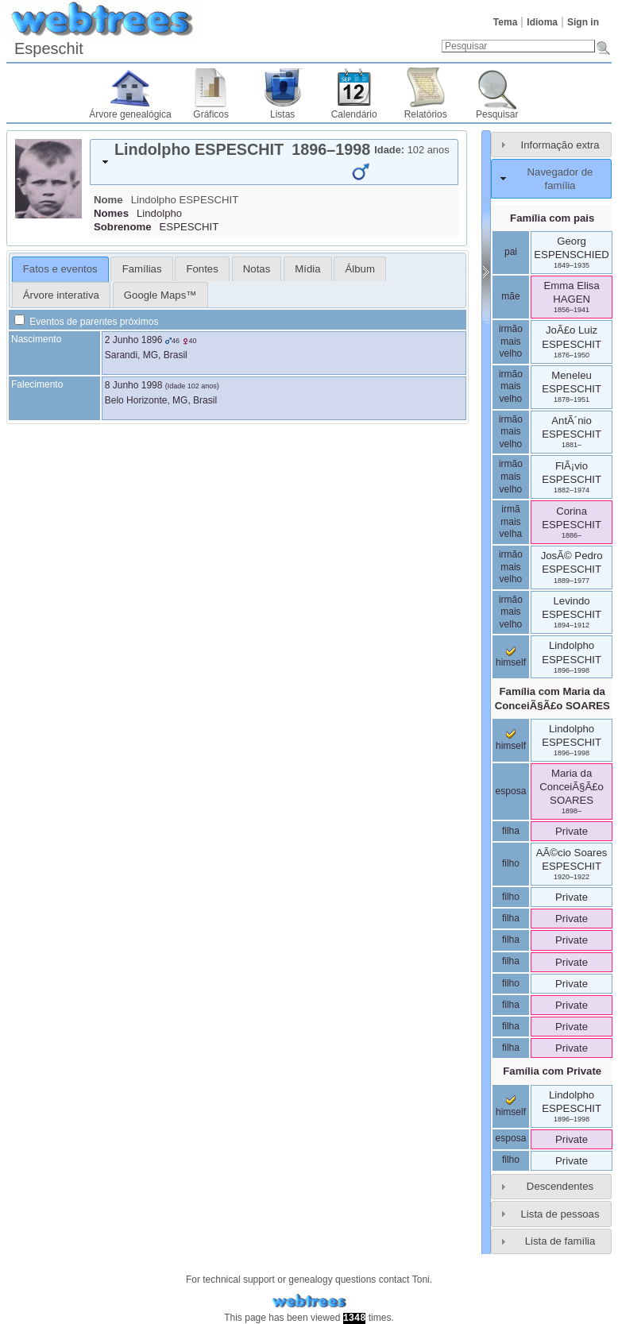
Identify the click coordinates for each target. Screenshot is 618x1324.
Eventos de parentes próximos (86, 321)
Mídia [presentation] (307, 269)
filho (511, 863)
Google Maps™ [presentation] (160, 295)
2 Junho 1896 (134, 339)
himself (511, 658)
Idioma (542, 22)
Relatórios (425, 114)
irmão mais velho (511, 341)
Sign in (583, 22)
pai (510, 251)
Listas (282, 114)
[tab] (274, 162)
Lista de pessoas (560, 1214)
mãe (510, 296)
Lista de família (560, 1241)
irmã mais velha (511, 521)
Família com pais (552, 218)
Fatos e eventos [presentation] (60, 269)
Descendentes (560, 1186)
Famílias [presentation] (142, 269)
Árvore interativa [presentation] (61, 295)
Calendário (354, 114)
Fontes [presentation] (202, 269)
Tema (505, 22)
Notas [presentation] (256, 269)
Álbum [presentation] (360, 269)
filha (511, 830)
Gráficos (211, 114)
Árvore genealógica (130, 114)
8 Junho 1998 (134, 385)
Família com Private (552, 1071)
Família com (552, 698)
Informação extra (560, 145)
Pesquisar (497, 114)
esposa (511, 791)
